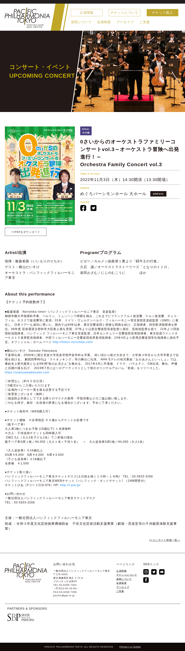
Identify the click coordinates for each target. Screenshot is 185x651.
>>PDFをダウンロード (25, 231)
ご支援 (144, 22)
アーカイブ (125, 22)
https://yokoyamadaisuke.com (27, 372)
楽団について (81, 22)
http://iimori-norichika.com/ (73, 342)
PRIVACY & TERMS (130, 647)
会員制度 (104, 22)
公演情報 (86, 12)
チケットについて (124, 12)
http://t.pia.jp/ (70, 485)
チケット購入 (162, 12)
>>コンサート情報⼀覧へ (164, 540)
